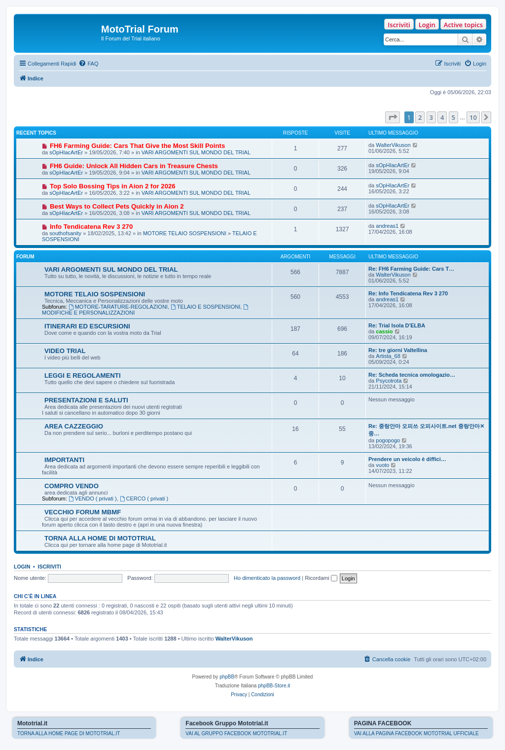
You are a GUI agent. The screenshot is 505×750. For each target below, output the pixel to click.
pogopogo (388, 440)
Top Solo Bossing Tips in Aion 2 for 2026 (113, 186)
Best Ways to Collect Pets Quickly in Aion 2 (117, 206)
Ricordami (321, 578)
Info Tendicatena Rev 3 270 (91, 226)
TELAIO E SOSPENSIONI (205, 307)
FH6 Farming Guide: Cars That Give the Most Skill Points (137, 145)
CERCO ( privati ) (144, 498)
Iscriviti (399, 24)
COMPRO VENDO (71, 486)
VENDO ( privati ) (93, 498)
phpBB (226, 676)
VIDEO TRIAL (65, 351)
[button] (392, 117)
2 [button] (420, 117)
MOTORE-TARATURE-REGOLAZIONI (118, 307)
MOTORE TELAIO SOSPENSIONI (184, 233)
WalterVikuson (393, 145)
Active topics (463, 24)
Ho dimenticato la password (267, 578)
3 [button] (431, 117)
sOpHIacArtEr (66, 152)
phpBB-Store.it (274, 685)
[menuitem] (88, 64)
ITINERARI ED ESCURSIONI (87, 326)
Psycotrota (388, 381)
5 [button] (453, 117)
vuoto (382, 465)
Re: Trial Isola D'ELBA (396, 325)
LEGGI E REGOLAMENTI (82, 375)
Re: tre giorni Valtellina (397, 350)
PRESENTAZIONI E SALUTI (86, 400)
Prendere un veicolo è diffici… (407, 459)
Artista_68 (388, 356)
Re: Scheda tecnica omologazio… (411, 375)
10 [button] (473, 117)
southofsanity (65, 233)
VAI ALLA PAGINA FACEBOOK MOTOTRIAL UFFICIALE (416, 733)
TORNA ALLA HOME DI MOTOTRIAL (100, 538)
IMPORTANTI (64, 460)
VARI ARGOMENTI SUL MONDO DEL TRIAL (196, 152)
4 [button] (442, 117)
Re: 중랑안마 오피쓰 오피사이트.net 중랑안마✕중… (426, 429)
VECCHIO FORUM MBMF (82, 512)
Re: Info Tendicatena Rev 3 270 (408, 293)
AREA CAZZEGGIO (73, 426)
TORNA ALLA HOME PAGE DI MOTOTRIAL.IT (68, 733)
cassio (384, 331)
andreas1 (387, 226)
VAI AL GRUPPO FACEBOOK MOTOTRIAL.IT (236, 733)
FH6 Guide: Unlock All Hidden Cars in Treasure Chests (134, 166)
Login (427, 24)
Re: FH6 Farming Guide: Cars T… (411, 269)
